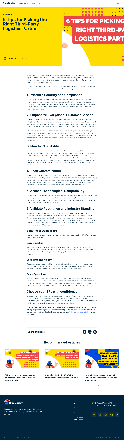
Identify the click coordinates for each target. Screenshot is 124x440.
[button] (23, 3)
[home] (10, 3)
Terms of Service (23, 437)
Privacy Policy (9, 437)
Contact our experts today (80, 312)
